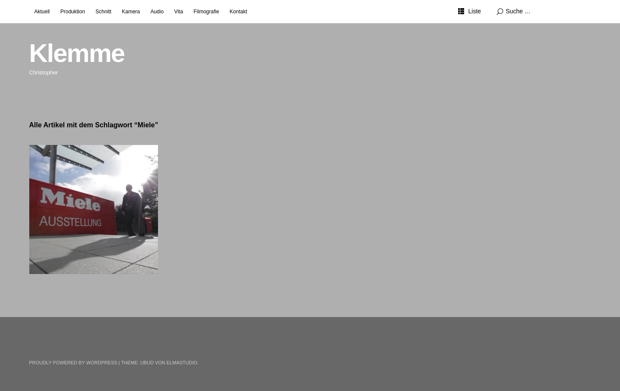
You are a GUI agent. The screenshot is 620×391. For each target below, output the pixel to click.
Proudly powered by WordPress (73, 362)
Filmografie (206, 12)
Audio (157, 12)
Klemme (76, 53)
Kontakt (238, 12)
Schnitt (104, 12)
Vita (178, 12)
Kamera (131, 12)
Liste (474, 11)
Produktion (72, 12)
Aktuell (42, 12)
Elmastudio (182, 362)
